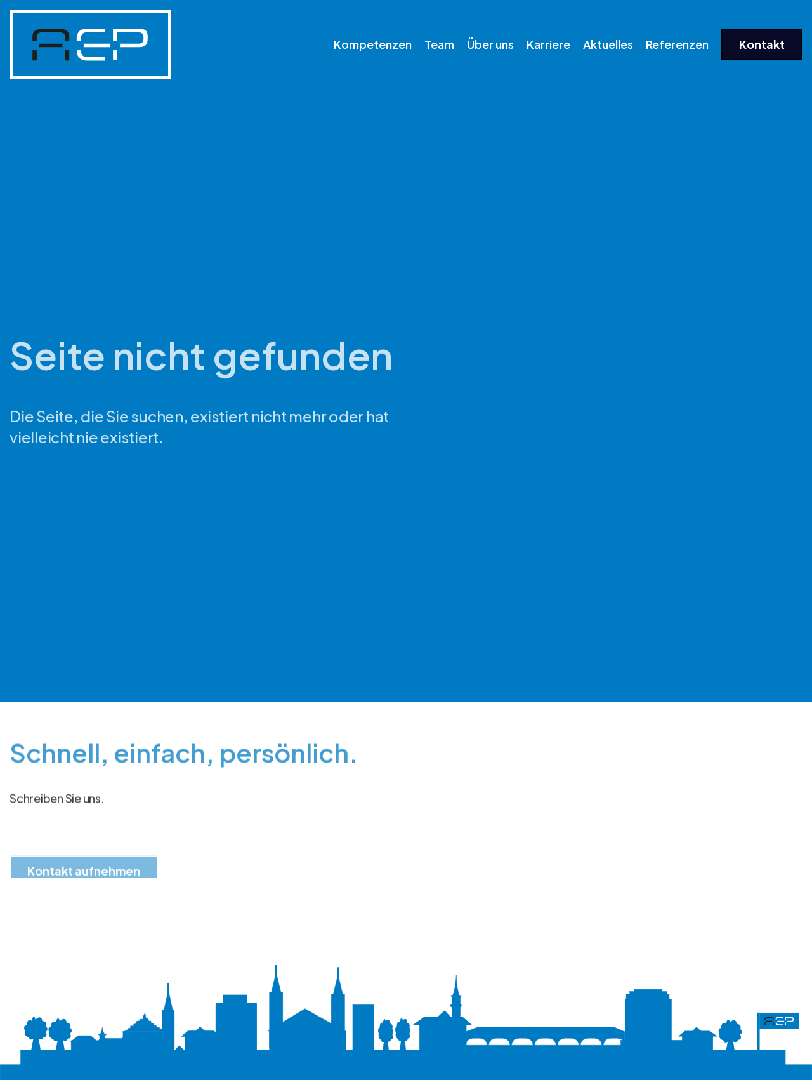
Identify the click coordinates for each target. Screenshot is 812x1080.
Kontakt (762, 44)
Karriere (548, 44)
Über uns (490, 44)
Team (439, 44)
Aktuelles (608, 44)
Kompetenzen (373, 44)
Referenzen (677, 44)
